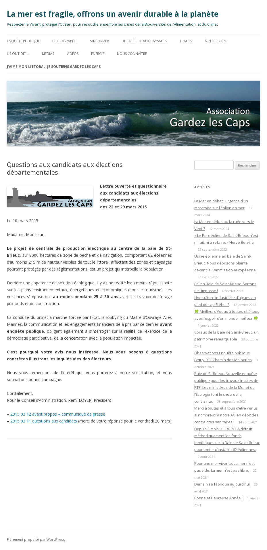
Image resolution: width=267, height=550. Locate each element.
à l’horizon (215, 41)
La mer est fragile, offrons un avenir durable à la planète (112, 14)
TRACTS (186, 41)
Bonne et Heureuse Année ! (218, 497)
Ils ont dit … (18, 53)
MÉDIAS (48, 53)
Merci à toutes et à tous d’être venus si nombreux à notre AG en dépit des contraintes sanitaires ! (226, 415)
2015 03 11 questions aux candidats (43, 421)
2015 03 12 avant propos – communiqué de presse (57, 414)
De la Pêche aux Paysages (144, 41)
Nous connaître (132, 53)
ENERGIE (97, 53)
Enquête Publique (23, 41)
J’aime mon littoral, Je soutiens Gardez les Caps (54, 66)
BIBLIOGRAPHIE (64, 41)
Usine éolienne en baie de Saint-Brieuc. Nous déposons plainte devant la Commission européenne (225, 263)
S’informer (99, 41)
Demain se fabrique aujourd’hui (222, 484)
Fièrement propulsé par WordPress (36, 539)
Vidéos (72, 53)
